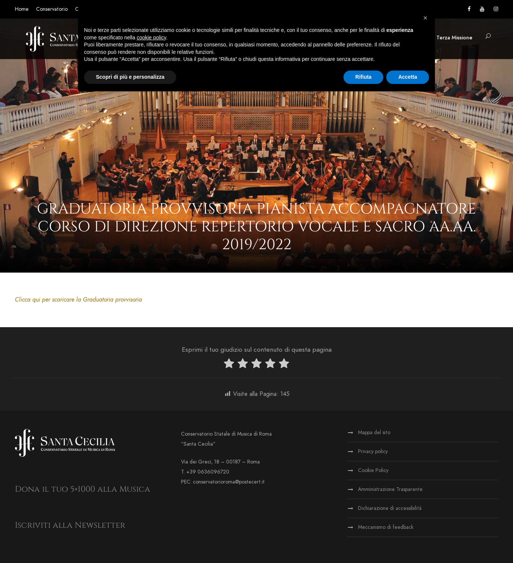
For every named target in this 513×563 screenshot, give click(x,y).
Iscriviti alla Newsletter (70, 525)
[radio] (229, 365)
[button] (488, 37)
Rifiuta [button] (363, 77)
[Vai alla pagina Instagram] (496, 9)
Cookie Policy (373, 470)
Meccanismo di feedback (385, 527)
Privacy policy (373, 451)
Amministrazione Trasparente (390, 489)
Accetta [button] (407, 77)
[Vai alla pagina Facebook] (469, 9)
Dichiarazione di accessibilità (390, 508)
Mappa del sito (374, 432)
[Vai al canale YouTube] (482, 9)
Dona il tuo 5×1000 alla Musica (82, 489)
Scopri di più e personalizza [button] (130, 77)
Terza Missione (454, 37)
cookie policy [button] (151, 37)
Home (22, 9)
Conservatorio (52, 9)
